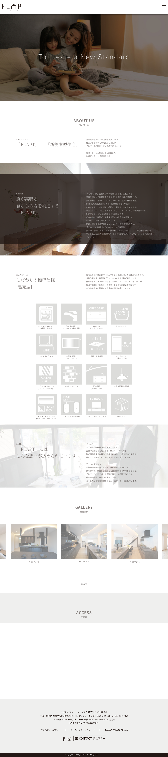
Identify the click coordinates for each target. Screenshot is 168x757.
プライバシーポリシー (50, 730)
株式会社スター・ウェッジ (82, 730)
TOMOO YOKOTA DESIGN (116, 730)
